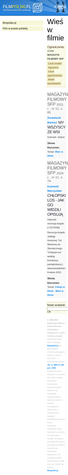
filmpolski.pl (52, 346)
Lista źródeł (54, 63)
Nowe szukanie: (56, 305)
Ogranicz (53, 67)
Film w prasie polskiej (15, 28)
